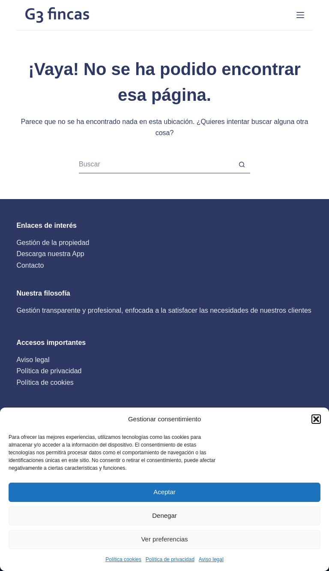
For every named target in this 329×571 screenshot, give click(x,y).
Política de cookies (44, 382)
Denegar (164, 515)
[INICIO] (300, 15)
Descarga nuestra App (50, 253)
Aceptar (164, 491)
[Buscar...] (156, 164)
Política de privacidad (170, 559)
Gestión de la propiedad (52, 242)
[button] (316, 419)
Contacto (30, 265)
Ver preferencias (164, 539)
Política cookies (123, 559)
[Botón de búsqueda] (241, 164)
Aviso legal (211, 559)
